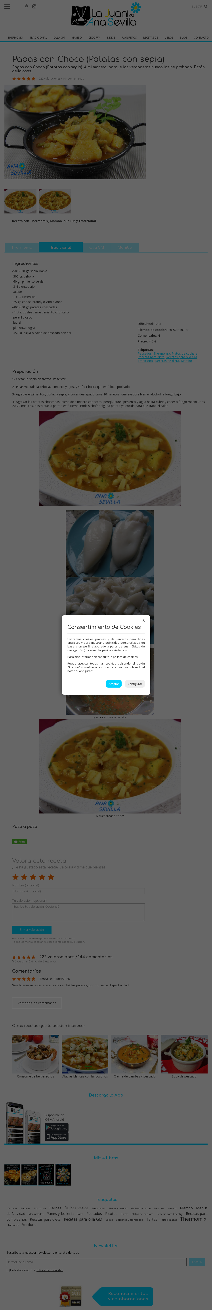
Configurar (135, 684)
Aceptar (114, 684)
